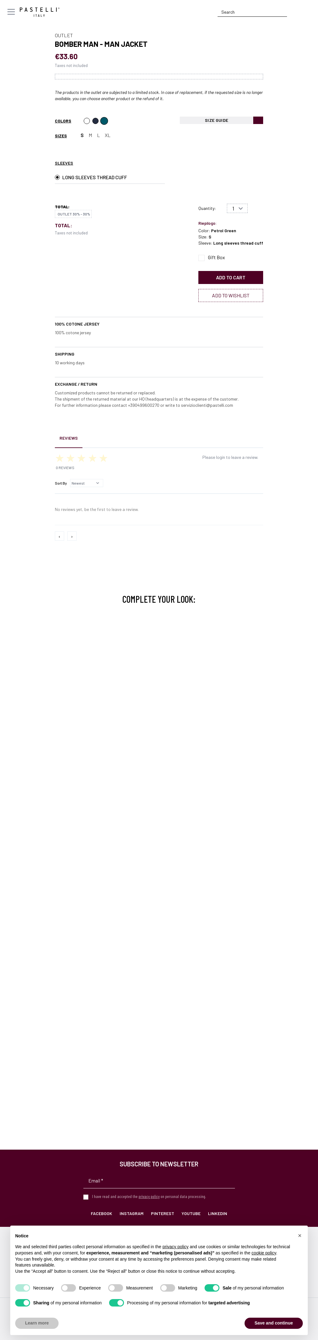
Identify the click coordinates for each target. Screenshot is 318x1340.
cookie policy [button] (264, 1252)
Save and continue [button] (273, 1322)
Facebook (101, 1213)
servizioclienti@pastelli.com (207, 405)
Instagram (132, 1213)
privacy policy (149, 1196)
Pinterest (162, 1213)
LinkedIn (217, 1213)
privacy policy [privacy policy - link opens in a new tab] (175, 1246)
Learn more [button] (37, 1322)
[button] (300, 1235)
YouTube (191, 1213)
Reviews (69, 438)
